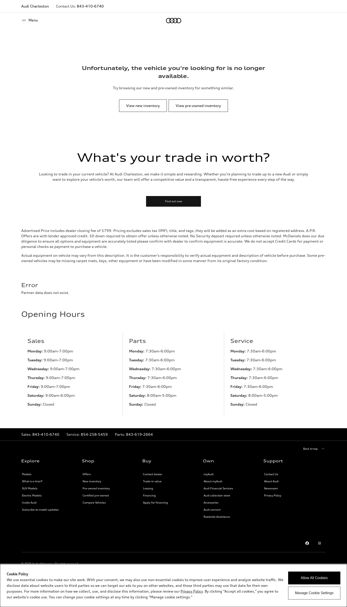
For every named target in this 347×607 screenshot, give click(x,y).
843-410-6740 (90, 6)
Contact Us (271, 474)
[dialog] (173, 585)
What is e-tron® (32, 481)
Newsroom (271, 488)
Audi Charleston (35, 6)
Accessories (211, 502)
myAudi (209, 474)
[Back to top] (314, 448)
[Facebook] (307, 543)
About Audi (271, 481)
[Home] (29, 20)
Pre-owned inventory (96, 488)
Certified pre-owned (96, 495)
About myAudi (213, 481)
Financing (149, 495)
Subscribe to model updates (40, 509)
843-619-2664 (139, 434)
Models (26, 474)
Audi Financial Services (218, 488)
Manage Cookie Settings (314, 593)
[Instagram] (319, 543)
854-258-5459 (94, 434)
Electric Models (32, 495)
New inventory (92, 481)
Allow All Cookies (314, 578)
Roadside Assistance (217, 516)
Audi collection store (217, 495)
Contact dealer (152, 474)
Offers (87, 474)
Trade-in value (152, 481)
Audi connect (212, 509)
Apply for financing (155, 502)
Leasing (148, 488)
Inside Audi (29, 502)
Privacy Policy (272, 495)
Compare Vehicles (94, 502)
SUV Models (29, 488)
